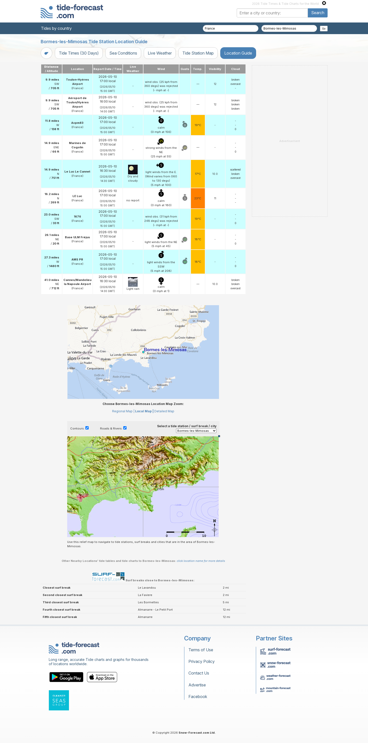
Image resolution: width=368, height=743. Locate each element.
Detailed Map (164, 411)
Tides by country (56, 28)
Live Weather (160, 53)
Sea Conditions (123, 53)
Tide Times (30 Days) (79, 53)
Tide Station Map (198, 53)
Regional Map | (123, 411)
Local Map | (144, 411)
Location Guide (238, 53)
